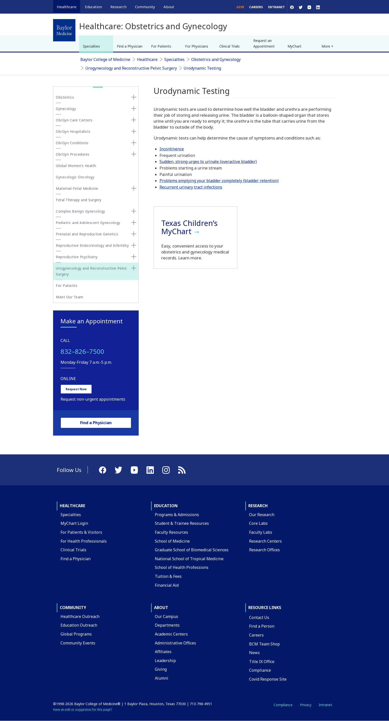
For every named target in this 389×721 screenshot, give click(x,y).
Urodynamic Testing (202, 68)
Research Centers (265, 541)
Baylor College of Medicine (105, 59)
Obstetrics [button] (65, 97)
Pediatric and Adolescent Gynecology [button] (88, 222)
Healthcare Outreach (80, 616)
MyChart (294, 46)
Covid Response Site (268, 679)
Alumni (161, 678)
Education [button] (93, 6)
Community (73, 607)
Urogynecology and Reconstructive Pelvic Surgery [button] (91, 271)
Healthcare (147, 59)
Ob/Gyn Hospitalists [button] (73, 131)
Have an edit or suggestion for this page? (82, 709)
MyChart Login (74, 523)
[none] (134, 97)
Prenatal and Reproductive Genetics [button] (87, 234)
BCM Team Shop (264, 644)
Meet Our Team (69, 297)
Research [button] (118, 6)
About (161, 607)
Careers (256, 7)
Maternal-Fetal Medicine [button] (77, 188)
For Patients (161, 46)
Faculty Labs (260, 532)
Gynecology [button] (66, 108)
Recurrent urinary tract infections (191, 187)
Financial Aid (167, 585)
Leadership (165, 660)
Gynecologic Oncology (75, 177)
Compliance (260, 670)
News (254, 652)
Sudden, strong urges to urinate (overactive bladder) (208, 161)
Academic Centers (171, 634)
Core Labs (258, 523)
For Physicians (196, 46)
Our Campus (166, 616)
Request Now (76, 389)
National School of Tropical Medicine (189, 558)
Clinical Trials (229, 46)
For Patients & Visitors (81, 532)
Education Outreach (79, 625)
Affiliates (163, 651)
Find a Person (261, 626)
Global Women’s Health (76, 165)
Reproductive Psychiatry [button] (77, 256)
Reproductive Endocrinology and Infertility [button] (92, 245)
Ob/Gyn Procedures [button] (73, 154)
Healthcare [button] (66, 6)
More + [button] (327, 46)
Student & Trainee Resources (182, 523)
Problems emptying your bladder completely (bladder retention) (219, 180)
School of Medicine (172, 541)
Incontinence (172, 149)
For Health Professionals (84, 541)
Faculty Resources (171, 532)
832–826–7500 (82, 351)
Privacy (305, 704)
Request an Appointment (264, 43)
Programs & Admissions (177, 514)
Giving (161, 669)
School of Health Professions (181, 567)
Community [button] (145, 6)
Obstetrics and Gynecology (216, 59)
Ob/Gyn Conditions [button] (72, 142)
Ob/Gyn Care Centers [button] (74, 120)
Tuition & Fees (168, 576)
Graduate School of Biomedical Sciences (191, 550)
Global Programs (76, 634)
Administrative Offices (175, 643)
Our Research (261, 514)
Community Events (78, 643)
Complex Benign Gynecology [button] (80, 211)
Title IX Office (261, 661)
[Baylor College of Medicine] (64, 30)
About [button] (168, 6)
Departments (167, 625)
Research (258, 505)
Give (240, 7)
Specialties (91, 46)
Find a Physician (129, 46)
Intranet (276, 7)
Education (166, 505)
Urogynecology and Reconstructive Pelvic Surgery (131, 68)
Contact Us (259, 617)
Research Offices (264, 550)
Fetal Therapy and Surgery (78, 199)
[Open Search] (329, 6)
